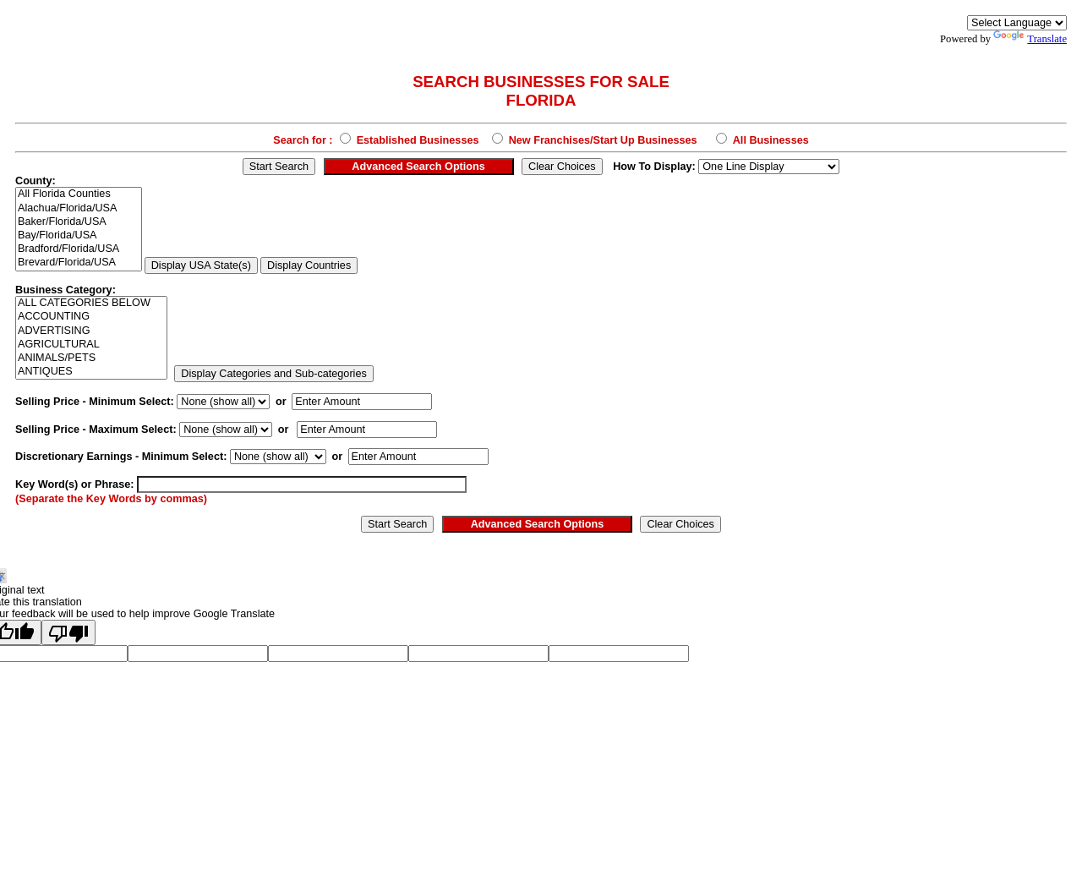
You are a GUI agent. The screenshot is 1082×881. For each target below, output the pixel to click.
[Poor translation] (68, 632)
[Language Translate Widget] (1017, 22)
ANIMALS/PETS (91, 358)
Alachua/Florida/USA (78, 209)
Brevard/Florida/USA (78, 263)
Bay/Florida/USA (78, 236)
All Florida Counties (78, 194)
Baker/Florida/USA (78, 222)
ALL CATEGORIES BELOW (91, 303)
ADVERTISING (91, 331)
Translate (1030, 39)
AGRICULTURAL (91, 345)
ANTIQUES (91, 372)
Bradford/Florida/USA (78, 249)
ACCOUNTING (91, 317)
